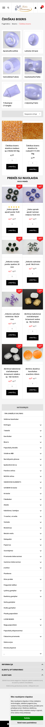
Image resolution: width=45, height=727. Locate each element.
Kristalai (7, 493)
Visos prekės (22, 181)
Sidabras (8, 453)
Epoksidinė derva (10, 465)
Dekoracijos (8, 642)
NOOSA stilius (9, 476)
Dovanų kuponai (10, 648)
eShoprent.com (34, 686)
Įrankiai (7, 568)
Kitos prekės (8, 579)
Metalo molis (9, 533)
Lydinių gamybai (10, 590)
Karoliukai (8, 436)
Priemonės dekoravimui (13, 556)
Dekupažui (8, 539)
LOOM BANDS (9, 619)
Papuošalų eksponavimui (13, 631)
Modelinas (8, 528)
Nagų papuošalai (10, 625)
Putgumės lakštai (10, 585)
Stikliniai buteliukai (11, 419)
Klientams (7, 675)
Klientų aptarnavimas (12, 670)
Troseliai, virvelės (10, 516)
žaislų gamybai (9, 602)
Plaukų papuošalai (11, 613)
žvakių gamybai (10, 608)
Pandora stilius (9, 471)
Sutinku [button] (27, 718)
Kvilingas (7, 425)
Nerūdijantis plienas (11, 459)
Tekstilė (7, 430)
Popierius (7, 545)
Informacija (7, 664)
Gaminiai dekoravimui (12, 562)
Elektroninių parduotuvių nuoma (16, 686)
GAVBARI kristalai (10, 488)
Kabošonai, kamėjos (11, 510)
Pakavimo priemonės (12, 636)
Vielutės (7, 522)
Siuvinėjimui (8, 551)
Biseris (6, 442)
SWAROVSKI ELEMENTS (12, 482)
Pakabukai (8, 499)
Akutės (6, 505)
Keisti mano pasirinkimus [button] (26, 723)
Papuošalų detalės (11, 448)
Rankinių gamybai (10, 596)
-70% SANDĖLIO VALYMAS (13, 413)
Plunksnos (7, 573)
